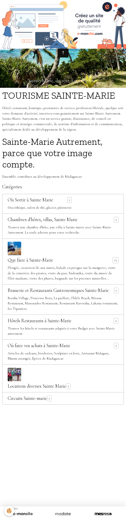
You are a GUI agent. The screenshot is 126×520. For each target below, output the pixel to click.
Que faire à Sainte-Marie (30, 260)
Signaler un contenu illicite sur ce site (63, 491)
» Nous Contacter (63, 441)
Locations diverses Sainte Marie (37, 386)
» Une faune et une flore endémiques (84, 430)
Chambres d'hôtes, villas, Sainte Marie (43, 219)
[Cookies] (9, 511)
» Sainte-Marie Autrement (24, 425)
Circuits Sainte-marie (27, 398)
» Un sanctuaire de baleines (60, 436)
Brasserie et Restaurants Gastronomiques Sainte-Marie (58, 290)
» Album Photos (94, 436)
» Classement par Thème (66, 460)
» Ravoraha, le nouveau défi (65, 425)
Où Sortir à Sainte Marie (30, 200)
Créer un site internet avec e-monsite (63, 484)
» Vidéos (115, 436)
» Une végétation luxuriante (35, 430)
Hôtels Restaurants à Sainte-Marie (39, 321)
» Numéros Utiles (67, 466)
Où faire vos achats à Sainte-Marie (39, 345)
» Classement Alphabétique (26, 460)
